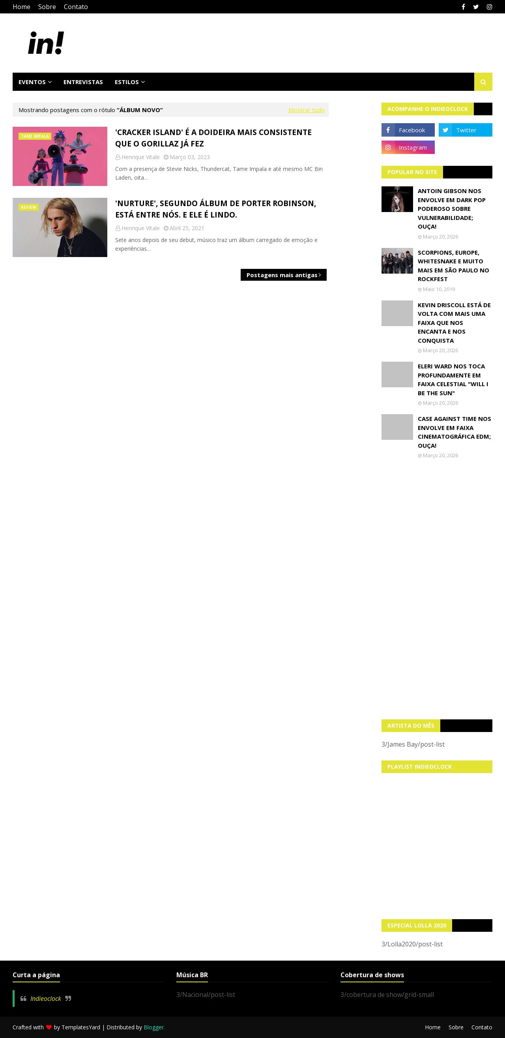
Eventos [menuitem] (32, 82)
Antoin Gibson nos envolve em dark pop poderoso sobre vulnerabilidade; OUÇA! (452, 208)
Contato (76, 6)
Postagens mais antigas (282, 275)
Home (21, 6)
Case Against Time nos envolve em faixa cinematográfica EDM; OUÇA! (454, 432)
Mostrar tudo (306, 110)
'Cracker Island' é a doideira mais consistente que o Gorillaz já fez (213, 138)
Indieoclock (45, 998)
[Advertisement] (437, 589)
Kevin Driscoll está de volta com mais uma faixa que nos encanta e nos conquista (454, 322)
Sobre (47, 6)
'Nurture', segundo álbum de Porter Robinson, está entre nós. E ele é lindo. (215, 209)
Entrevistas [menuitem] (83, 82)
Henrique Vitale (141, 157)
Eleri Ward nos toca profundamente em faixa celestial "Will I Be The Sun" (453, 379)
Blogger (154, 1027)
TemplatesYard (81, 1027)
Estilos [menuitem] (127, 82)
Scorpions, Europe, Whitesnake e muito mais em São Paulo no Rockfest (453, 265)
